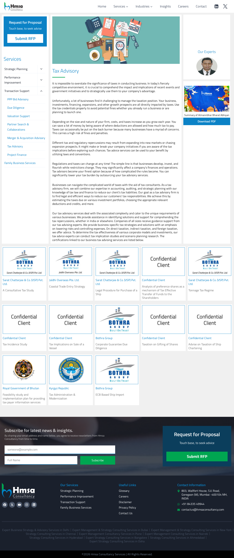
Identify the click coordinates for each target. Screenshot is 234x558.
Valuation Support (18, 116)
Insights (165, 6)
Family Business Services (19, 163)
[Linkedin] (216, 6)
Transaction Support (16, 91)
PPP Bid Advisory (18, 99)
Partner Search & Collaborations (18, 127)
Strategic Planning (15, 69)
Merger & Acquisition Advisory (26, 138)
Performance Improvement (12, 80)
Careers (183, 6)
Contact (201, 6)
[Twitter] (225, 6)
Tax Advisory (15, 146)
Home (102, 6)
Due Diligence (15, 107)
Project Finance (17, 154)
